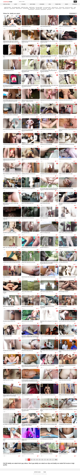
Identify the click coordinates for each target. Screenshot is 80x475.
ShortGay (7, 1)
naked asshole (32, 8)
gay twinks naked (39, 8)
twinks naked (45, 8)
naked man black (7, 7)
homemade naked (26, 8)
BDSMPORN (74, 4)
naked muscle (32, 7)
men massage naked (16, 7)
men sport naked (39, 7)
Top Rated (23, 4)
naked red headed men (66, 8)
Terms (44, 472)
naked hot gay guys (58, 8)
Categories (42, 4)
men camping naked (47, 7)
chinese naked (61, 7)
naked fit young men (31, 9)
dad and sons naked (69, 7)
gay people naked (43, 9)
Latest (15, 4)
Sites (50, 4)
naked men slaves (24, 7)
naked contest (49, 9)
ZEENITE (66, 4)
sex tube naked (37, 9)
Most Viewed (32, 4)
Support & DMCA (37, 472)
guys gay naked (12, 8)
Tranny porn (57, 4)
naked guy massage (51, 8)
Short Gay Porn (6, 4)
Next (56, 459)
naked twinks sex (55, 7)
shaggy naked (73, 8)
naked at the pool (19, 8)
